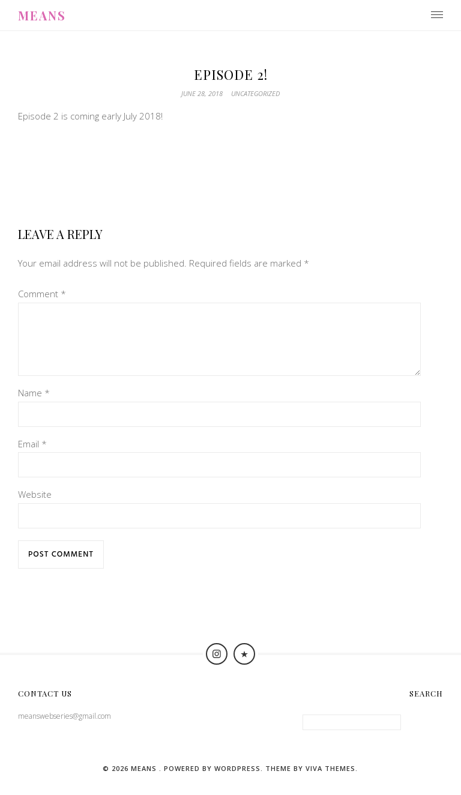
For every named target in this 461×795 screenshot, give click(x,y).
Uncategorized (255, 93)
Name (34, 407)
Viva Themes (330, 782)
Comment (42, 294)
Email (32, 458)
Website (35, 509)
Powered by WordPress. (214, 782)
